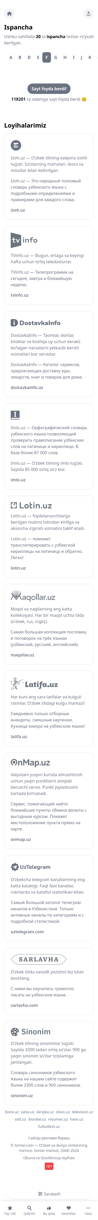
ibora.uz (12, 1111)
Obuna (29, 1157)
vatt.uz (20, 1119)
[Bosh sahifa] (9, 13)
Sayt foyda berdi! (49, 89)
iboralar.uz (37, 1119)
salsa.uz (27, 1111)
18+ (49, 1166)
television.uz (82, 1111)
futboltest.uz (49, 1126)
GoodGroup (51, 1157)
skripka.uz (45, 1111)
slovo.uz (63, 1111)
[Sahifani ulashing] (88, 13)
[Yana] (88, 1210)
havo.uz (76, 1119)
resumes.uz (58, 1119)
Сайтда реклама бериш (49, 1137)
